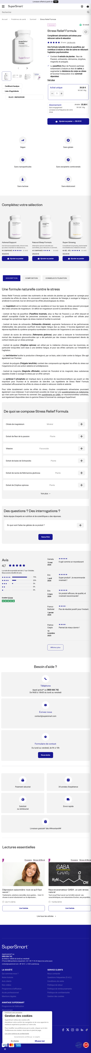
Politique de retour (55, 985)
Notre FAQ (45, 537)
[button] (27, 68)
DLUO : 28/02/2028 (16, 97)
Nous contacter (53, 974)
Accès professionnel (10, 992)
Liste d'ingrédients (12, 91)
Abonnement (7, 1010)
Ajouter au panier (15, 258)
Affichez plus (55, 647)
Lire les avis (71, 42)
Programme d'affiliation (12, 989)
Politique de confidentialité (58, 992)
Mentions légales (9, 996)
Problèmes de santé (18, 19)
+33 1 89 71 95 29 (31, 961)
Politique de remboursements (59, 989)
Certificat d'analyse (12, 86)
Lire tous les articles (47, 916)
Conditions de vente (55, 981)
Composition (31, 278)
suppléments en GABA (51, 394)
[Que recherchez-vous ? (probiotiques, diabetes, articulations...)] (45, 12)
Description (11, 278)
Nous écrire (45, 755)
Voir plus (45, 493)
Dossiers (28, 860)
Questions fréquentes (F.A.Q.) (59, 977)
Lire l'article (23, 908)
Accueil (4, 19)
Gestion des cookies (55, 996)
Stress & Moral (39, 860)
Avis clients (6, 981)
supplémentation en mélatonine (75, 392)
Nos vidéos (6, 985)
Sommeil (33, 19)
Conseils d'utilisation (56, 278)
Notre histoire (7, 977)
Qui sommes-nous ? (10, 974)
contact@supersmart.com (10, 964)
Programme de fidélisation (13, 1006)
